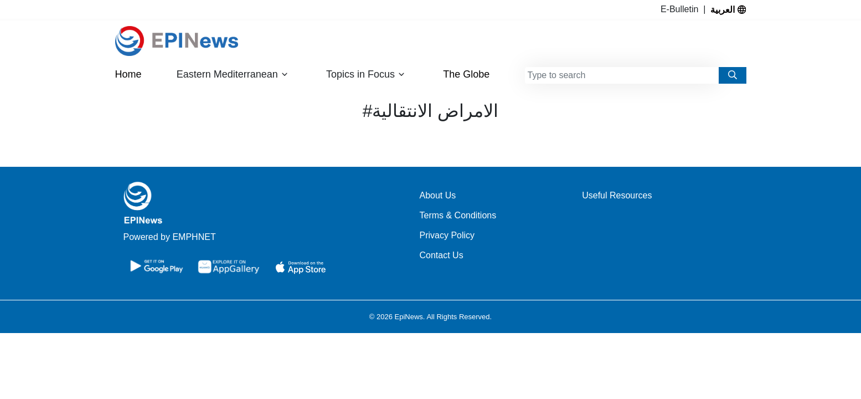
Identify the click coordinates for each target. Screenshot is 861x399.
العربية (728, 9)
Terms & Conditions (458, 215)
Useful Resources (617, 195)
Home (128, 74)
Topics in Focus (365, 74)
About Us (438, 195)
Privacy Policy (447, 235)
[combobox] (622, 75)
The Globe (466, 74)
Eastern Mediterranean (232, 74)
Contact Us (441, 255)
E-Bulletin (682, 9)
